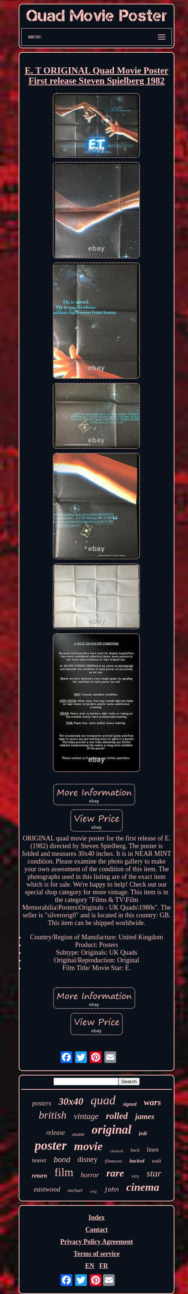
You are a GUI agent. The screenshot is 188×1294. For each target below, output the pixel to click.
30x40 (71, 1101)
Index (96, 1217)
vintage (86, 1116)
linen (152, 1149)
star (154, 1173)
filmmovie (113, 1161)
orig (93, 1191)
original (111, 1129)
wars (152, 1102)
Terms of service (96, 1253)
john (111, 1189)
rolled (117, 1116)
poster (51, 1145)
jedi (143, 1133)
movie (88, 1146)
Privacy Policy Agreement (96, 1241)
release (55, 1132)
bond (62, 1160)
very (135, 1176)
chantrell (116, 1151)
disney (87, 1159)
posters (41, 1103)
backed (137, 1161)
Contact (96, 1229)
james (145, 1116)
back (135, 1150)
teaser (39, 1160)
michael (74, 1190)
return (39, 1175)
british (53, 1115)
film (64, 1172)
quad (103, 1100)
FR (103, 1265)
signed (129, 1104)
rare (115, 1173)
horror (90, 1175)
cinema (142, 1187)
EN (89, 1265)
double (78, 1134)
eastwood (47, 1189)
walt (156, 1161)
